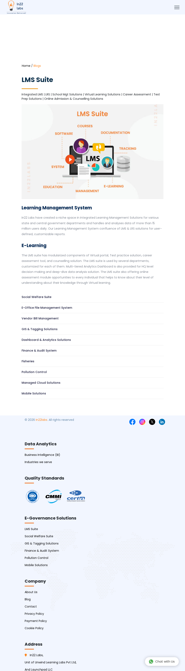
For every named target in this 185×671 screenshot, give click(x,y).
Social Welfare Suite (39, 536)
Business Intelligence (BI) (42, 455)
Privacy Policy (34, 614)
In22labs (41, 420)
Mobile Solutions (34, 393)
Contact (31, 606)
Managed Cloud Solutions (41, 383)
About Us (31, 592)
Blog (28, 599)
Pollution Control (34, 372)
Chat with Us (162, 661)
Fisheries (28, 361)
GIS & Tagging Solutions (40, 329)
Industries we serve (38, 462)
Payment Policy (36, 621)
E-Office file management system (47, 308)
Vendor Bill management (40, 318)
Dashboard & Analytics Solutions (46, 340)
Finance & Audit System (39, 350)
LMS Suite (31, 529)
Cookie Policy (34, 628)
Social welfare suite (36, 297)
